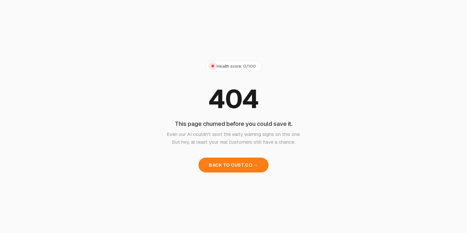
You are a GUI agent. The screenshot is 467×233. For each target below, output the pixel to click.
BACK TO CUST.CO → (233, 165)
